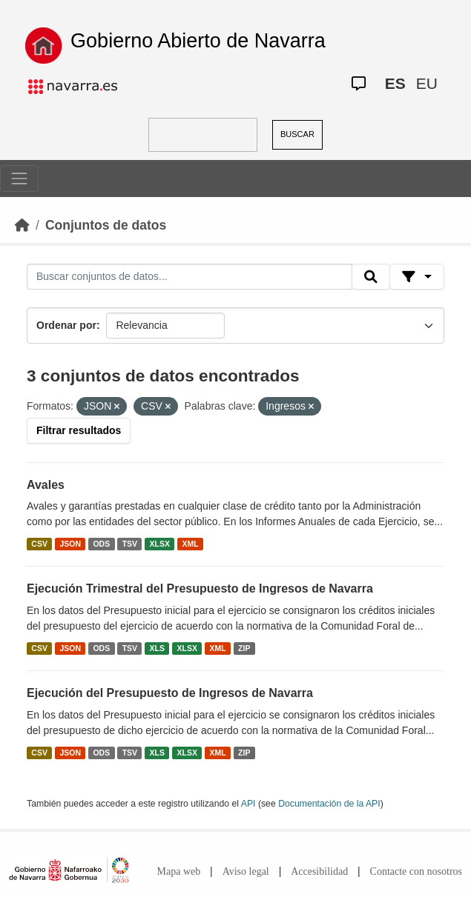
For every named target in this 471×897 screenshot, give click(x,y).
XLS (157, 648)
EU (427, 83)
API (248, 803)
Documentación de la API (329, 803)
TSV (129, 543)
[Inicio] (22, 225)
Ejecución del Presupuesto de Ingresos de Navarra (170, 693)
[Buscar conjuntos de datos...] (189, 277)
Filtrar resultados (78, 430)
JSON (70, 543)
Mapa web (179, 871)
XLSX (160, 543)
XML (190, 543)
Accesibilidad (319, 871)
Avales (46, 484)
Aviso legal (246, 871)
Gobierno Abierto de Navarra (198, 41)
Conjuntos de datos (105, 225)
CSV (39, 543)
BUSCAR (297, 134)
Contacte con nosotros (416, 871)
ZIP (244, 648)
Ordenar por (66, 325)
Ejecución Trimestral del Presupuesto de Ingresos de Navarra (200, 588)
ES (395, 83)
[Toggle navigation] (19, 178)
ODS (101, 543)
